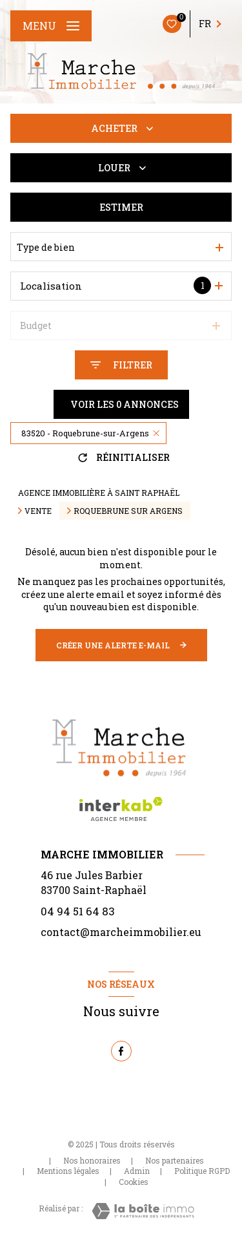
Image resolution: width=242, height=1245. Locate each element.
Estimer (121, 207)
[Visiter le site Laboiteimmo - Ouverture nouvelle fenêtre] (143, 1211)
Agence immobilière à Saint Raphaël (98, 492)
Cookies (133, 1182)
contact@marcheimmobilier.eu (121, 932)
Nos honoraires (92, 1160)
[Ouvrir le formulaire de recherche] (121, 364)
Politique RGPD (202, 1170)
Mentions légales (68, 1170)
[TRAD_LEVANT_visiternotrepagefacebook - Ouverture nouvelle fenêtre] (121, 1051)
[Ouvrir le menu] (51, 25)
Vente (38, 511)
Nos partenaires (174, 1160)
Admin (137, 1170)
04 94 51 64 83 (78, 911)
